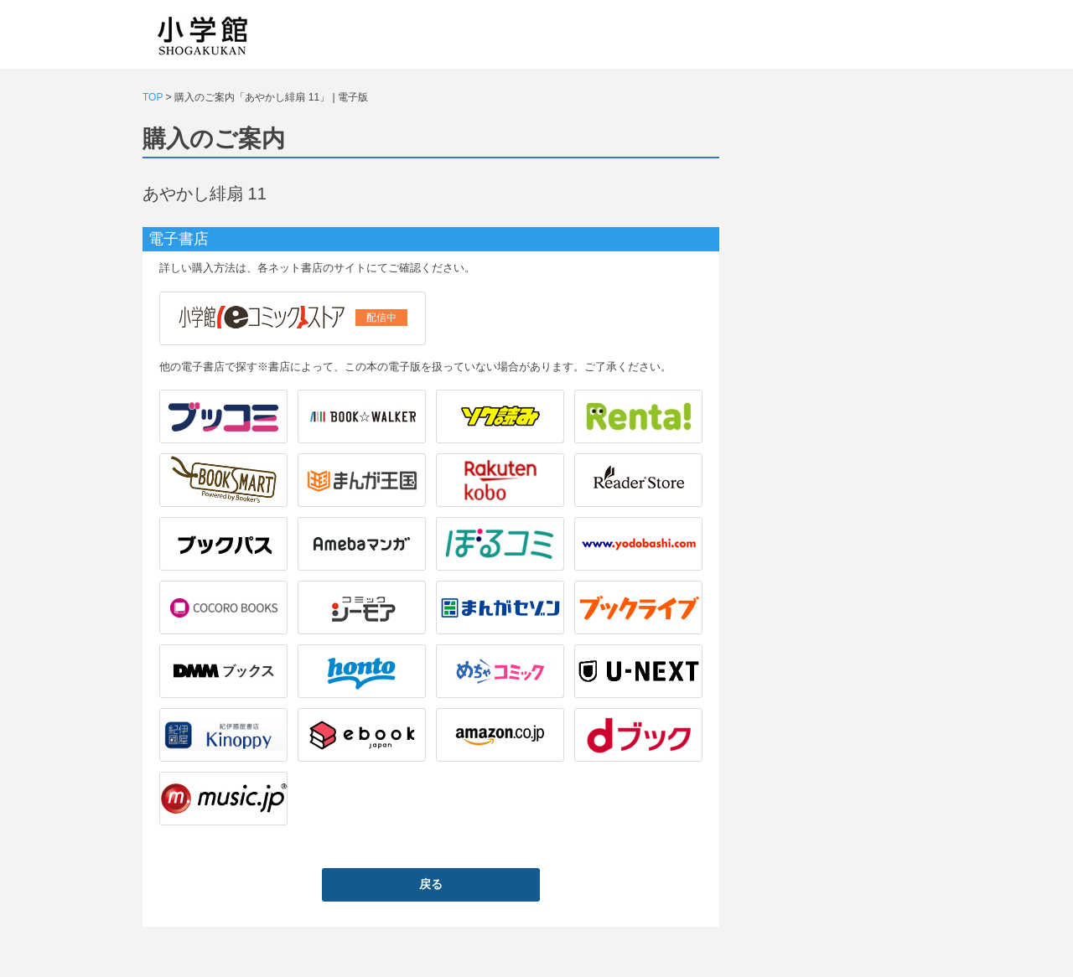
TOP (153, 97)
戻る (431, 884)
